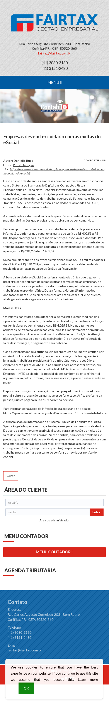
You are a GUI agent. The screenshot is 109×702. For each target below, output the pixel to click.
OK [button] (26, 690)
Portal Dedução (23, 165)
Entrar (96, 512)
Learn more (88, 681)
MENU (54, 82)
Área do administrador (54, 520)
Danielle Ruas (23, 160)
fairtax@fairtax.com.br (54, 53)
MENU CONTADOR (54, 551)
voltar (11, 476)
